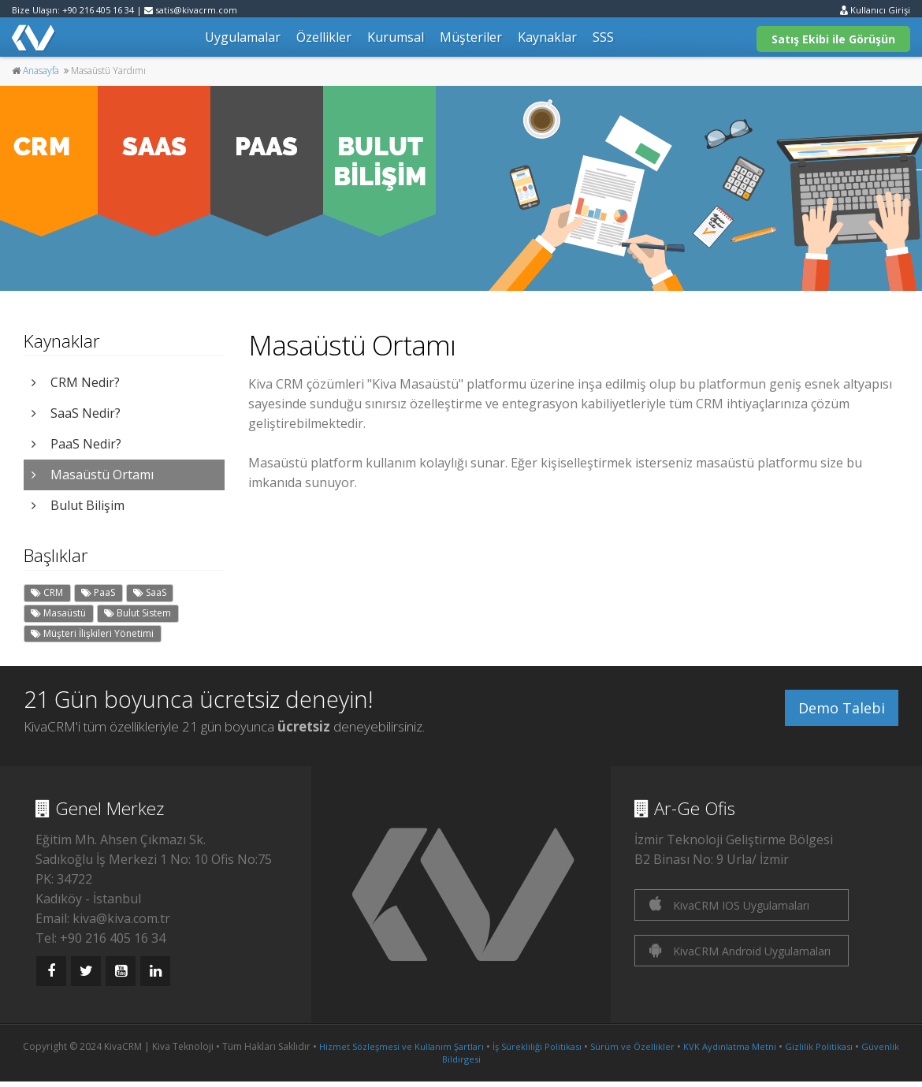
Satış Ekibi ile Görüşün (833, 39)
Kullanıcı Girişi (875, 10)
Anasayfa (41, 70)
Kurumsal (395, 37)
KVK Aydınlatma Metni (729, 1046)
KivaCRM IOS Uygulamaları (729, 904)
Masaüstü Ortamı (93, 474)
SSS (603, 37)
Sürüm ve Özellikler (632, 1046)
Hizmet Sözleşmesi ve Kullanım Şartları (401, 1046)
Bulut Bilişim (78, 505)
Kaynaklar (547, 37)
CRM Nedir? (76, 382)
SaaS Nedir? (76, 413)
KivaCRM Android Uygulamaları (740, 950)
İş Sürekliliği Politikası (537, 1046)
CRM (47, 592)
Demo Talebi (841, 707)
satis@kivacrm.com (190, 10)
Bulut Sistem (137, 613)
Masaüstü (58, 613)
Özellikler (323, 37)
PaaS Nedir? (76, 443)
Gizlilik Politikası (819, 1046)
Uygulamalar (243, 37)
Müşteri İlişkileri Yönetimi (92, 633)
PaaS (98, 592)
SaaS (149, 592)
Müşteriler (471, 37)
